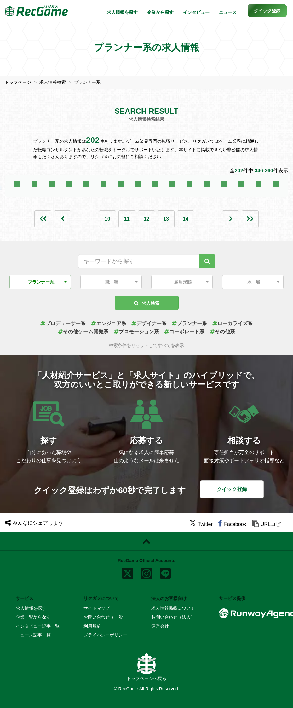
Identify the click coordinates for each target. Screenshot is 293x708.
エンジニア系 (108, 323)
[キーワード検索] (207, 261)
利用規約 (92, 626)
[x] (127, 572)
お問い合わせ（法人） (173, 616)
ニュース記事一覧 (33, 634)
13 (166, 219)
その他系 (222, 331)
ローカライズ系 (232, 323)
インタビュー (196, 12)
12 (146, 219)
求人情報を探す (122, 12)
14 (185, 219)
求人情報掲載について (173, 608)
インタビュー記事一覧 (38, 626)
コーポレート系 (184, 331)
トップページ (18, 82)
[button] (267, 10)
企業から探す (160, 12)
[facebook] (232, 524)
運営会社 (160, 626)
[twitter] (201, 524)
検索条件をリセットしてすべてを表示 (146, 345)
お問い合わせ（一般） (105, 616)
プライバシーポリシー (105, 634)
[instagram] (146, 572)
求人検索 (146, 303)
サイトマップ (96, 608)
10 (107, 219)
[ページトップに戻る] (146, 541)
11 (127, 219)
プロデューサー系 (63, 323)
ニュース (228, 12)
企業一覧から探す (33, 616)
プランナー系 (87, 82)
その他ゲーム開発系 (83, 331)
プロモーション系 (136, 331)
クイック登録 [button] (232, 489)
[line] (165, 572)
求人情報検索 (52, 82)
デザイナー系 (149, 323)
